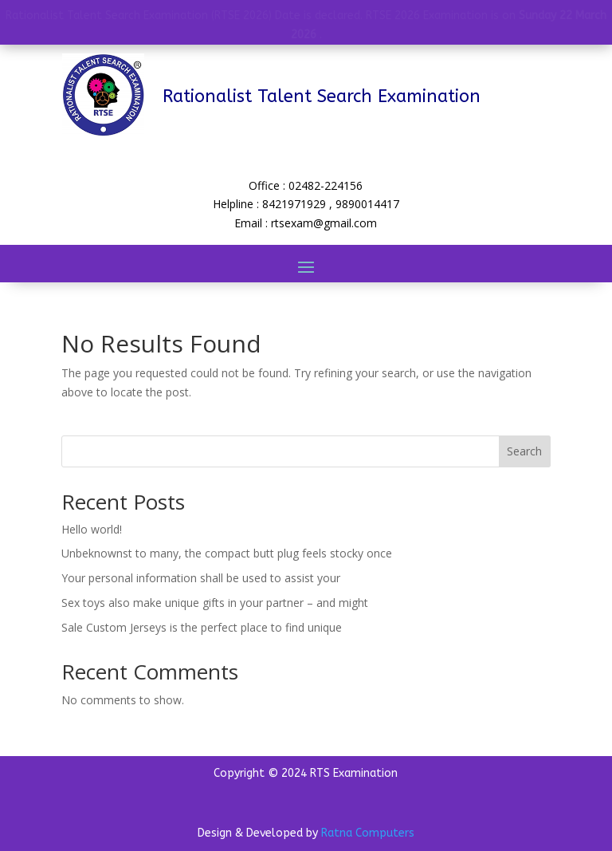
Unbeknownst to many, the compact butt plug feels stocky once (226, 553)
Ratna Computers (367, 833)
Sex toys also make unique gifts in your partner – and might (214, 602)
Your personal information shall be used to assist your (200, 577)
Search (524, 451)
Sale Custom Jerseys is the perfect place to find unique (201, 627)
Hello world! (91, 529)
